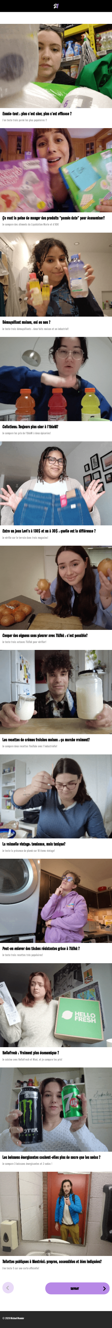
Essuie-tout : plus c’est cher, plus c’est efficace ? (36, 114)
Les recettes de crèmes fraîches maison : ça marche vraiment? (46, 740)
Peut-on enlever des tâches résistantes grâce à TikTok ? (41, 949)
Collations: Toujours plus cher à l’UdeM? (30, 427)
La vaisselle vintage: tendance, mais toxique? (33, 844)
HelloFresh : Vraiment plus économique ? (30, 1053)
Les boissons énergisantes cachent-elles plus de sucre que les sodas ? (51, 1157)
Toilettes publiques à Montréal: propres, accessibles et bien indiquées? (52, 1262)
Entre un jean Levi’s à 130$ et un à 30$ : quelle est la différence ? (49, 531)
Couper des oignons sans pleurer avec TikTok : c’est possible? (44, 635)
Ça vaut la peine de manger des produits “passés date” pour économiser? (53, 218)
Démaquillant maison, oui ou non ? (26, 322)
